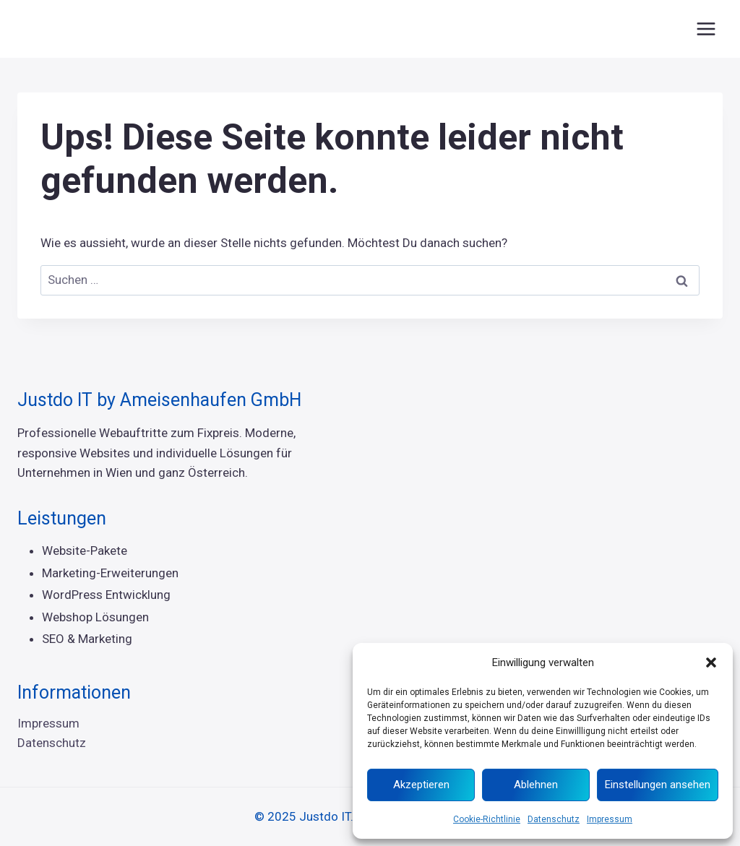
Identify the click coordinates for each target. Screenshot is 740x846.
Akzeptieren (421, 784)
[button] (711, 662)
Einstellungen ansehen (657, 784)
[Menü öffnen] (706, 28)
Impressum (609, 819)
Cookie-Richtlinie (486, 819)
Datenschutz (554, 819)
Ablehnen (536, 784)
